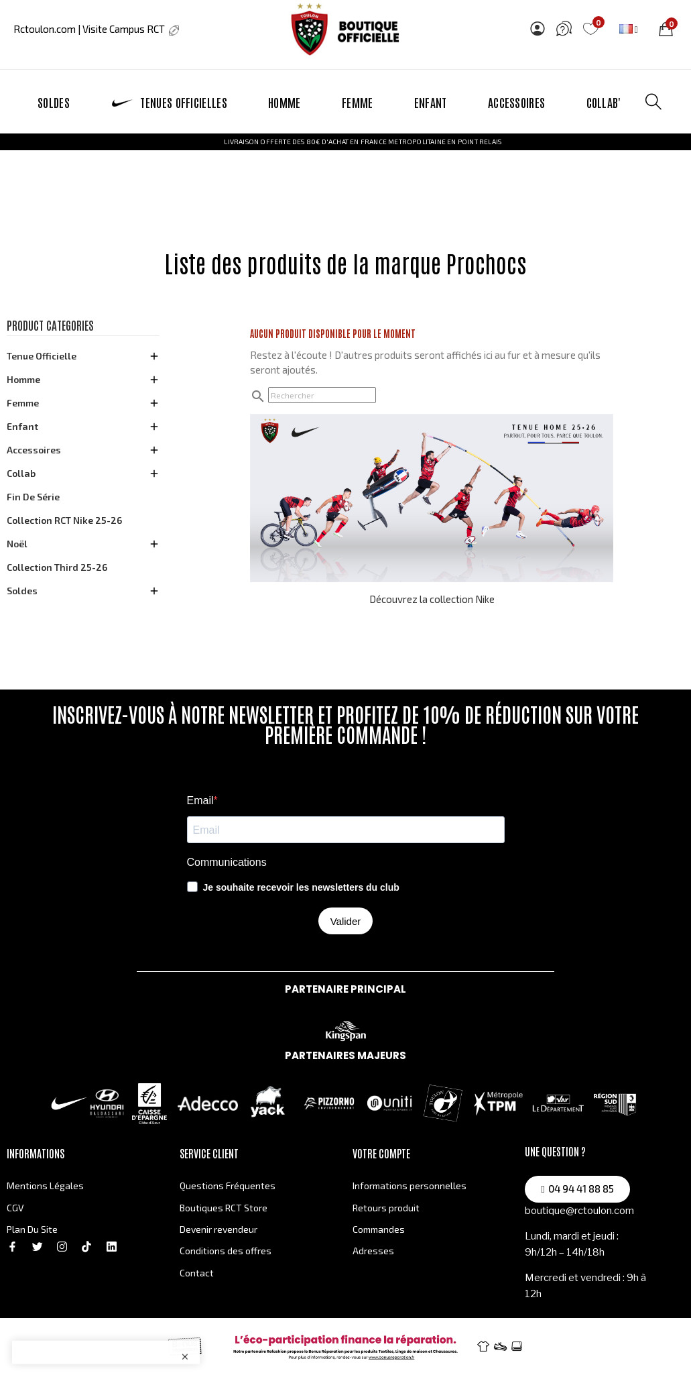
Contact (197, 1272)
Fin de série (33, 496)
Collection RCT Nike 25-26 (64, 520)
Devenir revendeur (218, 1229)
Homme (23, 379)
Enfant (22, 426)
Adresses (373, 1250)
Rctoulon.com (44, 29)
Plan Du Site (32, 1229)
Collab (21, 473)
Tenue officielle (41, 356)
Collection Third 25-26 (57, 567)
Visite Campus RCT (129, 29)
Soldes (22, 590)
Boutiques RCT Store (223, 1207)
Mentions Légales (45, 1185)
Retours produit (386, 1207)
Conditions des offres (225, 1250)
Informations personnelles (409, 1185)
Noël (17, 543)
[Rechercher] (322, 395)
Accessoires (34, 449)
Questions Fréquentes (227, 1185)
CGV (15, 1207)
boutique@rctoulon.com (579, 1211)
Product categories (50, 325)
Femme (23, 402)
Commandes (379, 1229)
